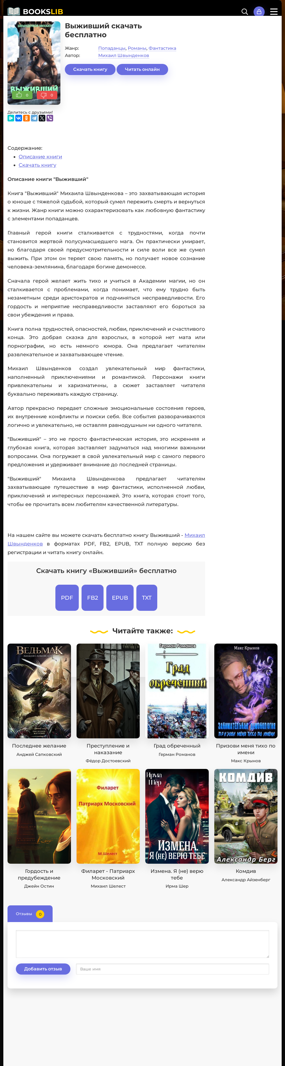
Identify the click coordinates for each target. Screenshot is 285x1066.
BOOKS (43, 11)
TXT (147, 597)
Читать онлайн (142, 69)
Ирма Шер (177, 886)
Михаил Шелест (108, 886)
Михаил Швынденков (123, 55)
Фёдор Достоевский (108, 760)
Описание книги (40, 157)
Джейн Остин (39, 886)
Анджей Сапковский (39, 754)
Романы (137, 48)
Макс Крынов (246, 760)
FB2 (92, 597)
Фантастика (162, 48)
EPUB (120, 597)
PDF (67, 597)
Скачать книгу (90, 69)
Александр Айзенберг (246, 879)
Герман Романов (177, 754)
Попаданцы (112, 48)
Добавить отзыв (43, 969)
